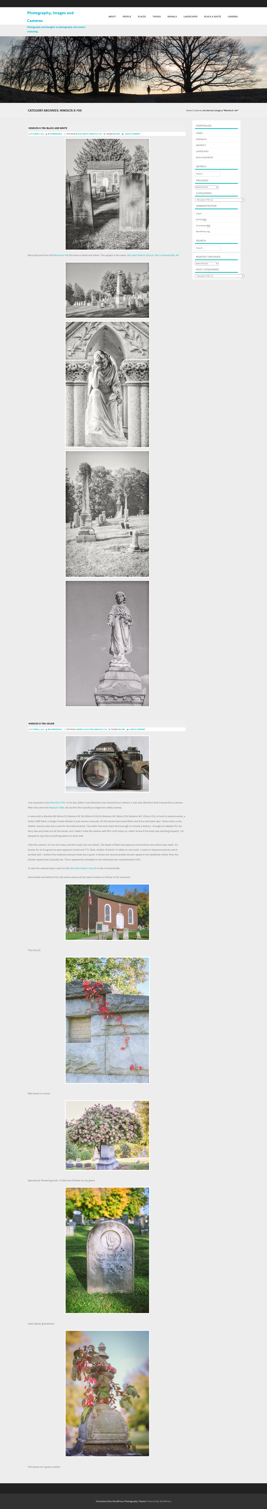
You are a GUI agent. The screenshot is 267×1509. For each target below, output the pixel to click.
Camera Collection (84, 729)
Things (157, 16)
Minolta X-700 (95, 134)
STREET (199, 133)
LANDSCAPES (202, 151)
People (127, 16)
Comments (203, 225)
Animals (172, 16)
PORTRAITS (201, 139)
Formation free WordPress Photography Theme (121, 1501)
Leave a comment (132, 134)
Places (142, 16)
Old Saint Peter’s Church (83, 868)
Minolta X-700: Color (41, 724)
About (112, 16)
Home (189, 110)
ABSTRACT (201, 145)
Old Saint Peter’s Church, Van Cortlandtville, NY (153, 255)
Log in (199, 213)
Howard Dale (56, 134)
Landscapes (190, 16)
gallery (116, 134)
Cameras (233, 16)
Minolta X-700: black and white (48, 128)
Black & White (212, 16)
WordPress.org (203, 231)
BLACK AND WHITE (204, 157)
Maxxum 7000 (56, 807)
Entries (201, 219)
